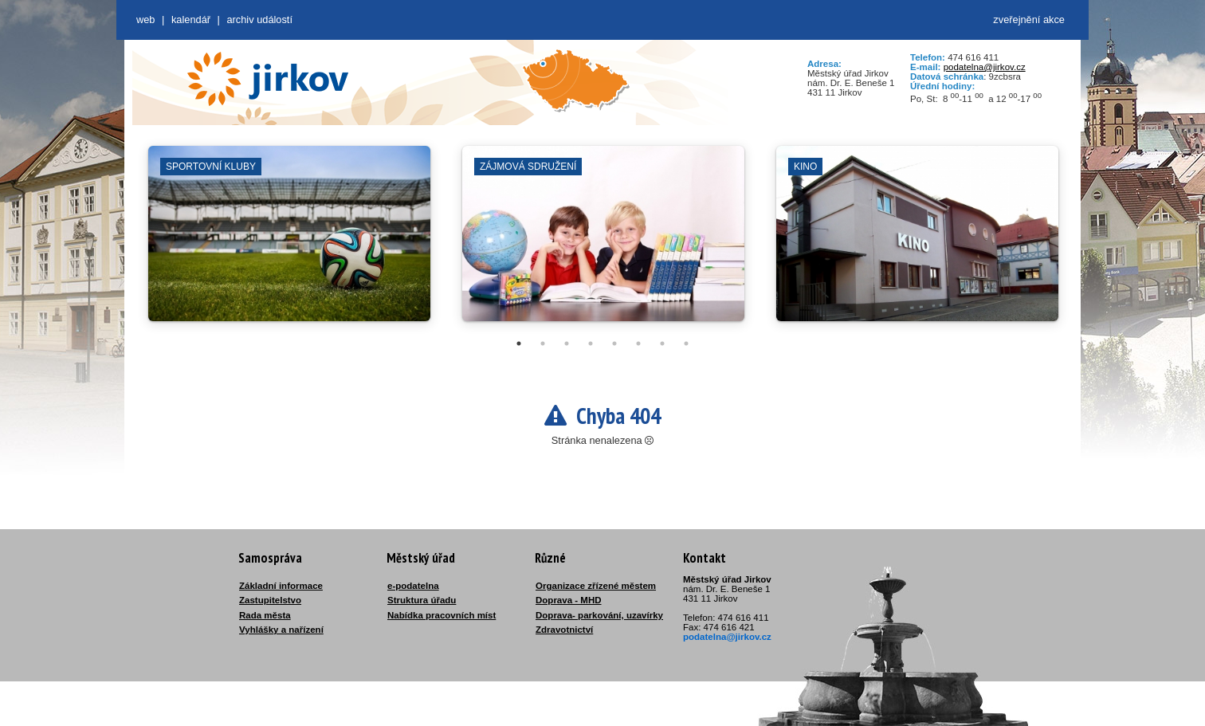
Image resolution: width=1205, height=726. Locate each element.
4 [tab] (591, 343)
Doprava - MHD (569, 600)
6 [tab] (638, 343)
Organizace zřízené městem (596, 586)
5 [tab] (614, 343)
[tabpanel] (289, 241)
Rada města (265, 615)
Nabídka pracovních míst (441, 615)
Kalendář (190, 20)
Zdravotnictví (564, 629)
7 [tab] (662, 343)
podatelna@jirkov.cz (985, 67)
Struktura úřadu (421, 600)
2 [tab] (543, 343)
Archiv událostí (259, 20)
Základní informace (281, 586)
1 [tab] (519, 343)
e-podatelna (413, 586)
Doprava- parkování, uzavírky (599, 615)
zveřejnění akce (1029, 20)
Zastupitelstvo (270, 600)
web (145, 20)
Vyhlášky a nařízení (281, 629)
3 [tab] (567, 343)
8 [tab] (686, 343)
